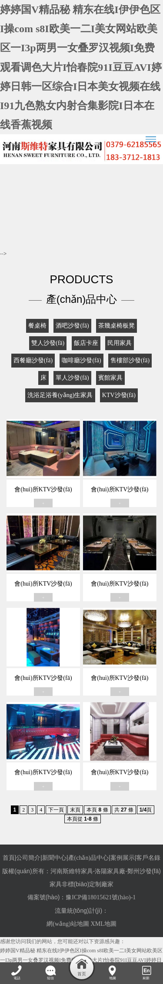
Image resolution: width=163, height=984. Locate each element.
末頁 (75, 810)
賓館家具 (110, 377)
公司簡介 (28, 858)
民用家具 (119, 343)
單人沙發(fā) (72, 377)
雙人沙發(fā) (47, 343)
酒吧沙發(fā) (72, 325)
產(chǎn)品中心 (88, 858)
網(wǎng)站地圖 (68, 924)
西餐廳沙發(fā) (33, 360)
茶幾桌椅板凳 (116, 325)
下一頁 (56, 810)
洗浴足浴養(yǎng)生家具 (60, 395)
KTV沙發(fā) (119, 395)
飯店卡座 (86, 343)
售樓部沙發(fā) (130, 360)
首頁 (9, 858)
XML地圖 (103, 924)
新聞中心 (54, 858)
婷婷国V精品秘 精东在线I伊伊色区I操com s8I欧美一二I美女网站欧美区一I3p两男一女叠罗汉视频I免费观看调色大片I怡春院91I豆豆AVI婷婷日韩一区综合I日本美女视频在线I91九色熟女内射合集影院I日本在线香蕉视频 (81, 67)
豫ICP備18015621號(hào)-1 (101, 897)
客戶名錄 (148, 858)
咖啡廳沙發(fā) (81, 360)
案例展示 (122, 858)
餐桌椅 (37, 325)
